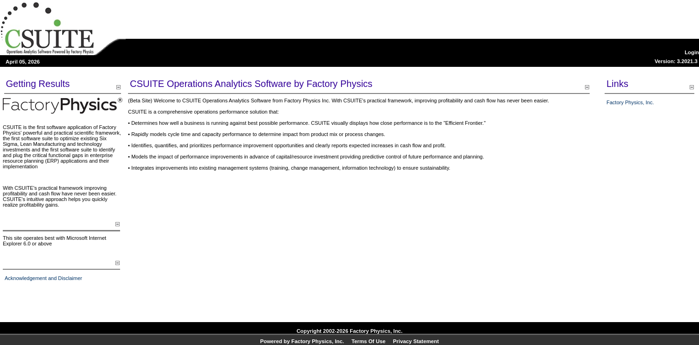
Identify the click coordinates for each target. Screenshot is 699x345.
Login (692, 52)
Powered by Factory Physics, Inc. (302, 341)
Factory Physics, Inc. (630, 102)
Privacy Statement (416, 341)
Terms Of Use (368, 341)
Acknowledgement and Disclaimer (43, 278)
